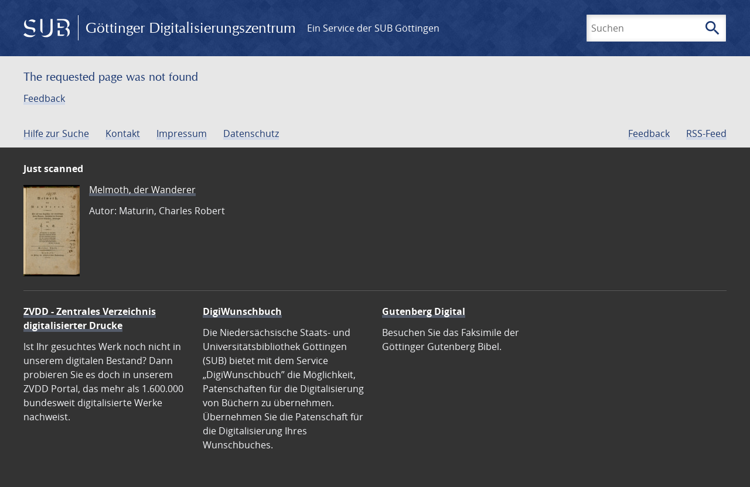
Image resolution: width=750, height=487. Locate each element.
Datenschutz (251, 133)
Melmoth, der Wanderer (142, 189)
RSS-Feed (706, 133)
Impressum (181, 133)
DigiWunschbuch (242, 311)
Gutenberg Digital (423, 311)
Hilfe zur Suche (56, 133)
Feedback (44, 98)
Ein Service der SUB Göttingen (373, 28)
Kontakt (122, 133)
